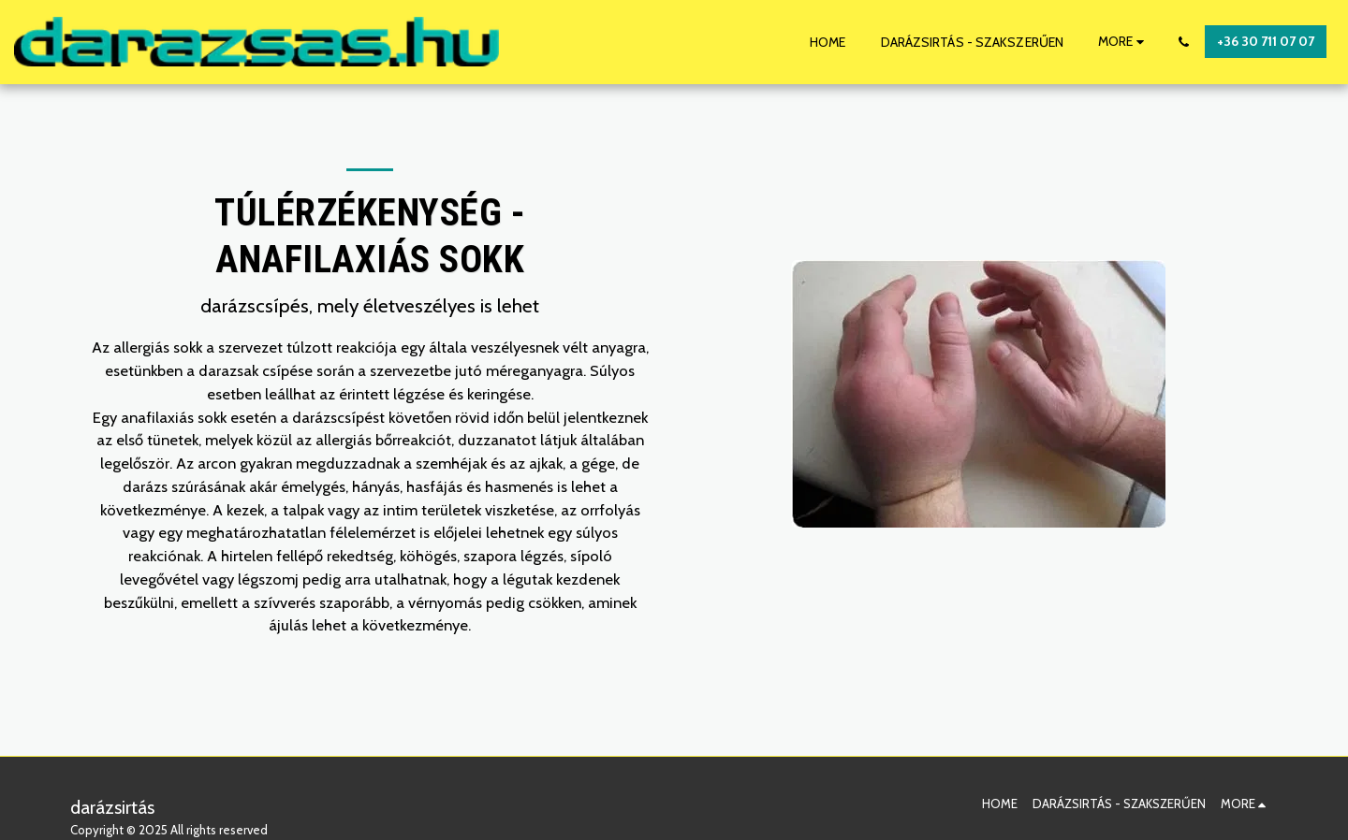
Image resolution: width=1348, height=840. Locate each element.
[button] (1183, 42)
